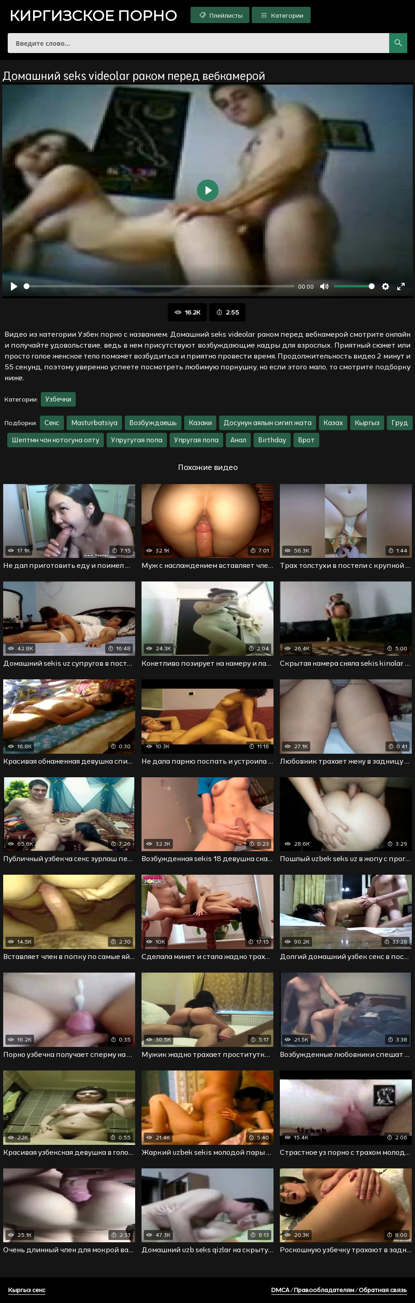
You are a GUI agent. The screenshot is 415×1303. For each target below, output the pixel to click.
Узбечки (58, 399)
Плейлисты (220, 15)
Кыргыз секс (26, 1290)
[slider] (159, 286)
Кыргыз (367, 422)
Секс (51, 422)
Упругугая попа (136, 440)
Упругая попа (196, 440)
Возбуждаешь (153, 422)
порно (93, 16)
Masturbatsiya (94, 422)
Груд (399, 422)
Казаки (200, 422)
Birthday (272, 440)
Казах (333, 422)
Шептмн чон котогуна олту (55, 440)
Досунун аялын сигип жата (268, 422)
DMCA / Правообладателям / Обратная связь (339, 1290)
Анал (238, 440)
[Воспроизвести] (14, 286)
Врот (306, 440)
